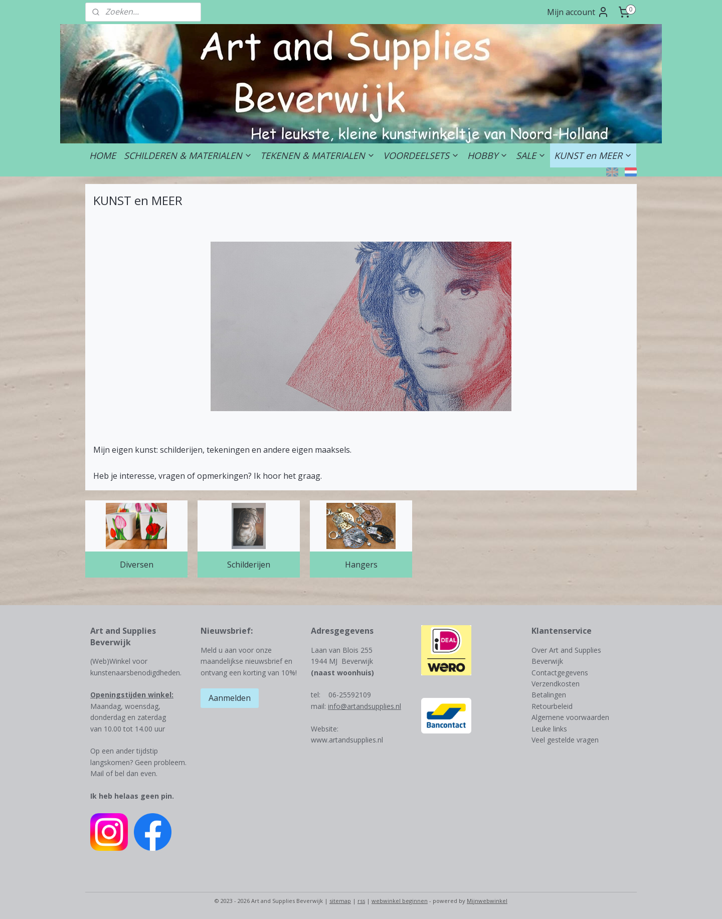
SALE (531, 155)
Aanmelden (230, 697)
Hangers (361, 564)
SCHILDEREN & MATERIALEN (188, 155)
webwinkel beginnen (400, 900)
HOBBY (487, 155)
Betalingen (548, 694)
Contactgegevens (559, 672)
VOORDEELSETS (421, 155)
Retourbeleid (552, 706)
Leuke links (549, 728)
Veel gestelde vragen (565, 740)
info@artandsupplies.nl (364, 706)
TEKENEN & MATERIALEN (317, 155)
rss (361, 900)
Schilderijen (248, 564)
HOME (102, 155)
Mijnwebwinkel (487, 900)
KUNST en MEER (593, 155)
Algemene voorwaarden (570, 717)
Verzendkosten (555, 683)
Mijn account (578, 12)
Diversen (136, 564)
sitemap (340, 900)
